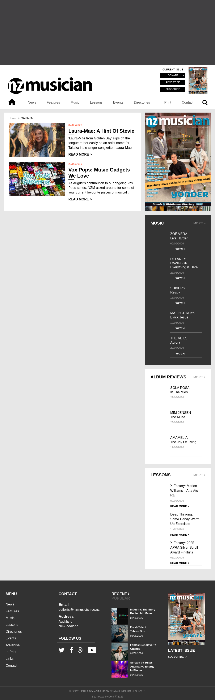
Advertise (13, 645)
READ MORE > (80, 154)
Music (75, 102)
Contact (187, 102)
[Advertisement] (107, 32)
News (32, 102)
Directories (142, 102)
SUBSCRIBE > (177, 656)
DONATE (173, 75)
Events (118, 102)
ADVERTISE (173, 82)
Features (53, 102)
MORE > (199, 223)
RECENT (119, 594)
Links (9, 658)
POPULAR (120, 598)
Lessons (96, 102)
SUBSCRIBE (172, 89)
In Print (166, 102)
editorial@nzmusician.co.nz (79, 609)
